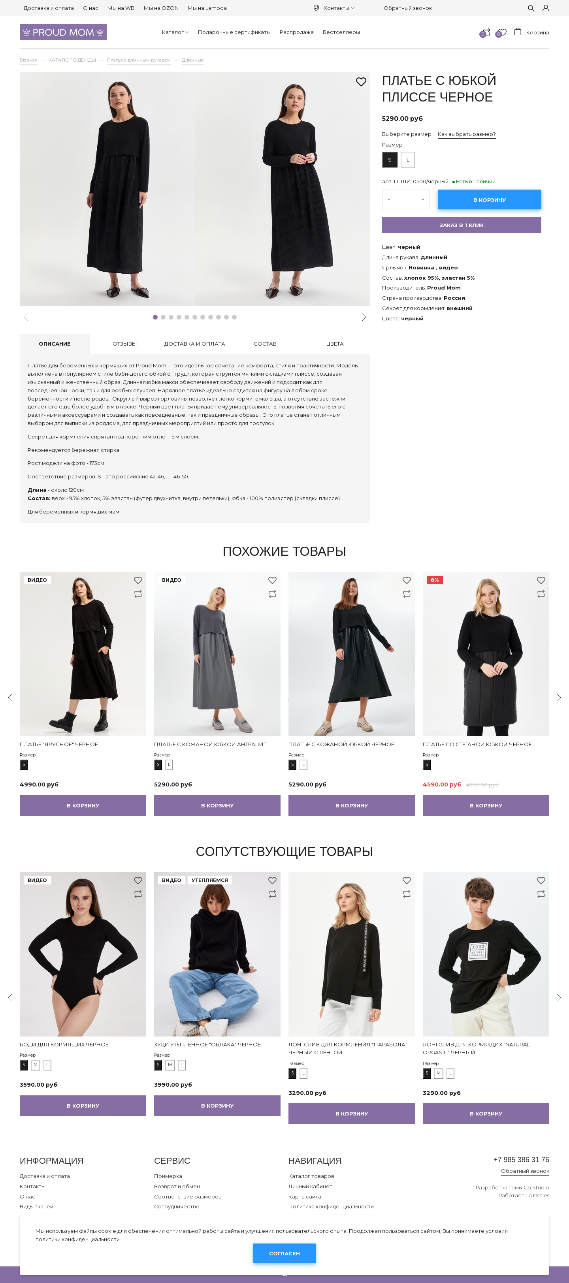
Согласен (284, 1253)
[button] (155, 317)
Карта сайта (304, 1196)
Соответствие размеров (188, 1196)
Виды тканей (36, 1206)
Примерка (168, 1176)
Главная (29, 60)
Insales (541, 1198)
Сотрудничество (177, 1206)
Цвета (335, 344)
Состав (265, 344)
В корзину (489, 200)
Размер (392, 144)
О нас (90, 8)
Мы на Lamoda (207, 8)
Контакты (339, 8)
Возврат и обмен (177, 1186)
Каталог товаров (311, 1176)
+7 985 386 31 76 (515, 1161)
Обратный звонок (408, 8)
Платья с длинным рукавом (139, 60)
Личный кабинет (310, 1186)
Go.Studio (536, 1189)
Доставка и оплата (49, 8)
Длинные (192, 60)
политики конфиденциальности (78, 1239)
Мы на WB (121, 8)
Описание (55, 344)
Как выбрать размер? (467, 134)
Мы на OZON (161, 8)
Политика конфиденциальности (331, 1206)
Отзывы (125, 344)
